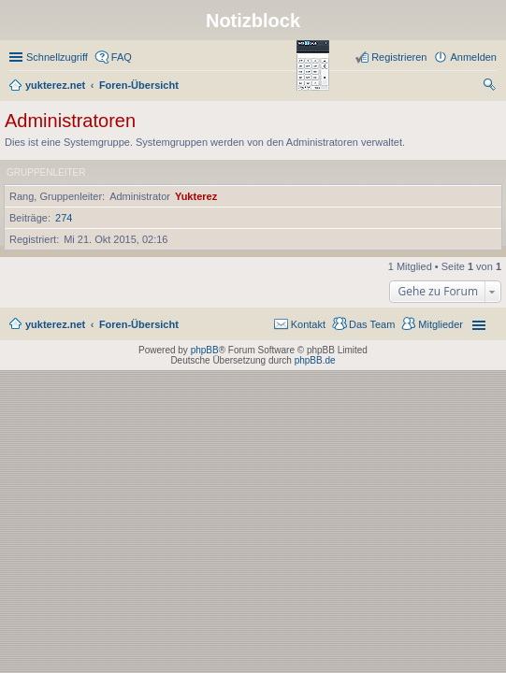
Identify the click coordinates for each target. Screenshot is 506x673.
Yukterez (196, 196)
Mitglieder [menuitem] (440, 324)
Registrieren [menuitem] (398, 57)
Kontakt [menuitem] (308, 324)
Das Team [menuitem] (372, 324)
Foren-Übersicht (139, 324)
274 (63, 217)
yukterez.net (55, 324)
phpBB (205, 350)
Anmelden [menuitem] (473, 57)
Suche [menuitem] (491, 86)
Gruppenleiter (46, 172)
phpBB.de (315, 360)
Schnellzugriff (57, 57)
